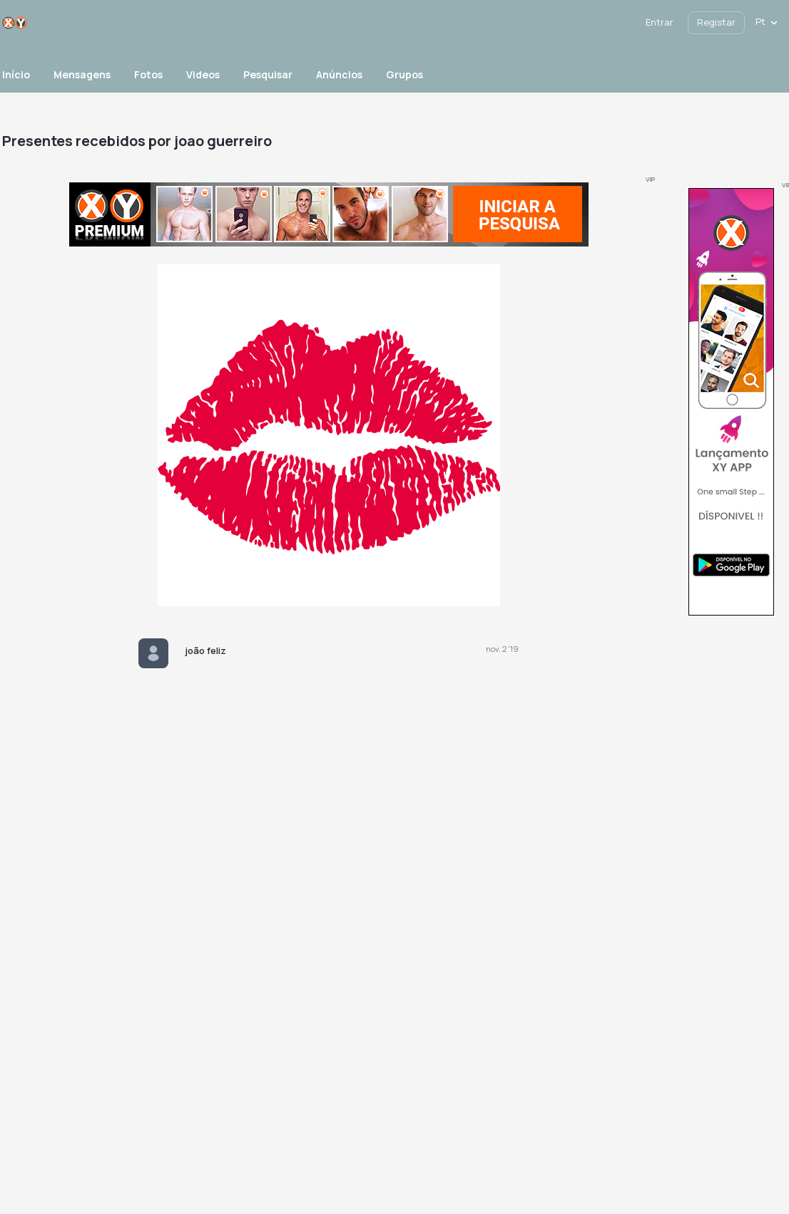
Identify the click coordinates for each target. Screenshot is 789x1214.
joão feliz (205, 650)
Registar (716, 22)
